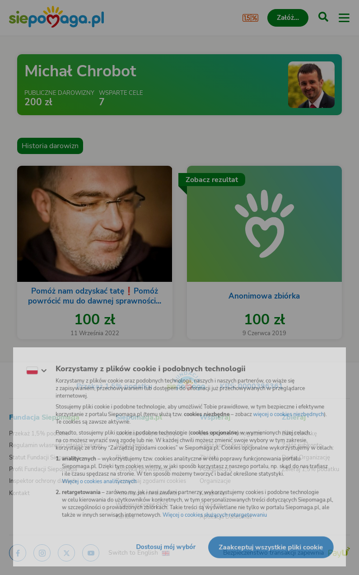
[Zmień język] (25, 364)
